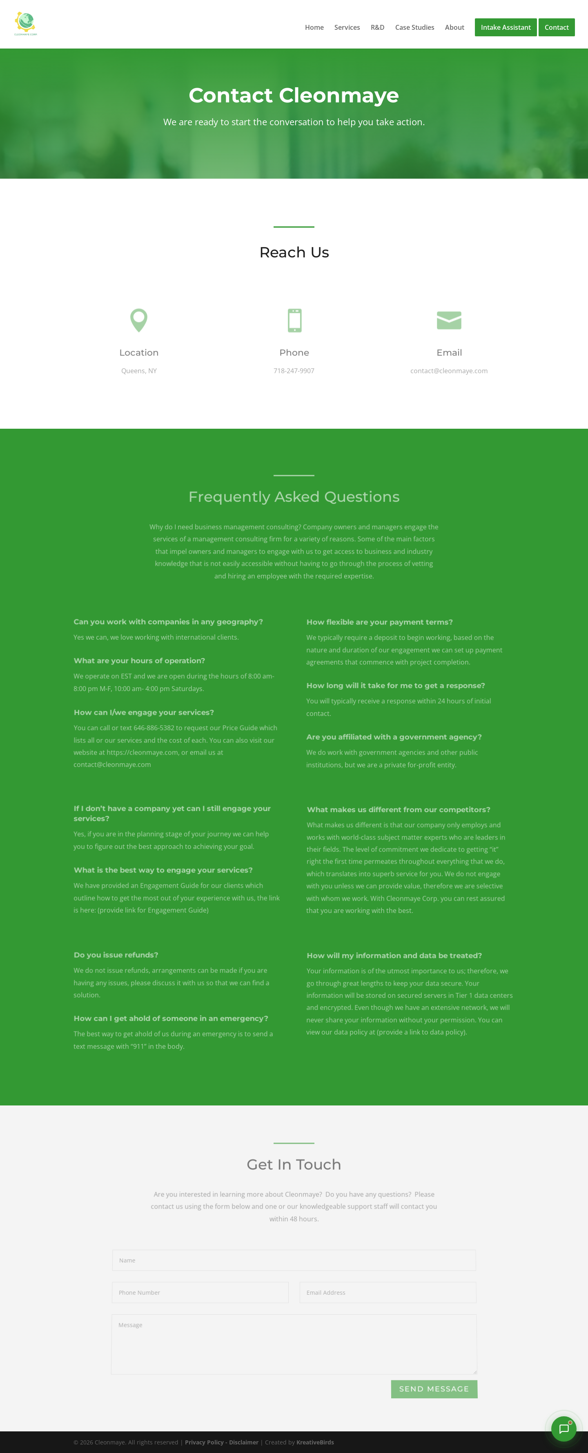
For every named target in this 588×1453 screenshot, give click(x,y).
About (454, 28)
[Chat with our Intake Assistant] (564, 1429)
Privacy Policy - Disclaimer (221, 1442)
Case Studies (414, 28)
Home (314, 28)
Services (347, 28)
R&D (378, 28)
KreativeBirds (315, 1442)
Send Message (434, 1389)
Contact (557, 27)
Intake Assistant (506, 27)
